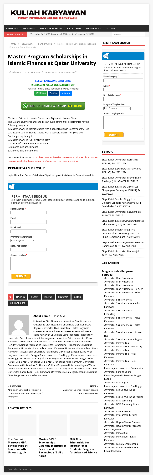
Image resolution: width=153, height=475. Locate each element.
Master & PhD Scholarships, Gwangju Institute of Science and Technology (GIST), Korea (52, 447)
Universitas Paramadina (28, 344)
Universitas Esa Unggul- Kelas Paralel (123, 396)
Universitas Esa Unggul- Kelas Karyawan (41, 358)
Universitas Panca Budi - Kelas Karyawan (29, 371)
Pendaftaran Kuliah (51, 28)
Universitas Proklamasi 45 (117, 411)
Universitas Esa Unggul (59, 355)
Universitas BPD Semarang (118, 400)
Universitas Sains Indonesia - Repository (71, 334)
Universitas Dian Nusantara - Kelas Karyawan (65, 327)
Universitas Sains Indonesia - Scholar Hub (40, 341)
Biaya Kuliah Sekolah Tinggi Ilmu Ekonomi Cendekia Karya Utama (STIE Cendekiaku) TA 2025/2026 (121, 203)
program (63, 297)
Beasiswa (27, 43)
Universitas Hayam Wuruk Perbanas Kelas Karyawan (45, 368)
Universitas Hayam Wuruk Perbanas (122, 422)
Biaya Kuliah (74, 28)
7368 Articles (60, 316)
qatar (77, 297)
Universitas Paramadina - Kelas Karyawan (43, 348)
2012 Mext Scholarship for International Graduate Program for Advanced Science (83, 445)
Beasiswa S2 (51, 72)
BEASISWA (28, 28)
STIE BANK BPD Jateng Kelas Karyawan (61, 361)
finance (20, 297)
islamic (35, 297)
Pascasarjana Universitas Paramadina (38, 351)
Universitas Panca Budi (85, 368)
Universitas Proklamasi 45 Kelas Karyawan (45, 365)
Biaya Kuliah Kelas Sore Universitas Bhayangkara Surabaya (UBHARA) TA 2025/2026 (121, 190)
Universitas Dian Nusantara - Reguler (123, 288)
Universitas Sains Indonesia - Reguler (123, 339)
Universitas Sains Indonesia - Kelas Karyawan (31, 338)
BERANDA (11, 28)
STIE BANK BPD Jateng (28, 361)
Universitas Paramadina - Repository (61, 344)
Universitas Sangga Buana (72, 351)
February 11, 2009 (20, 72)
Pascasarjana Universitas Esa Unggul (123, 386)
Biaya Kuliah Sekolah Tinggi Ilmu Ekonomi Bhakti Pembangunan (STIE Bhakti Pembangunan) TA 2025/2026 (121, 233)
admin (37, 72)
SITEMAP (110, 28)
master (48, 297)
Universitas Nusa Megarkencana (68, 371)
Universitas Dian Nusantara (47, 321)
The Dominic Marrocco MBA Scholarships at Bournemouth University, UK (18, 445)
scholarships (17, 303)
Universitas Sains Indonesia (47, 331)
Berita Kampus (93, 28)
